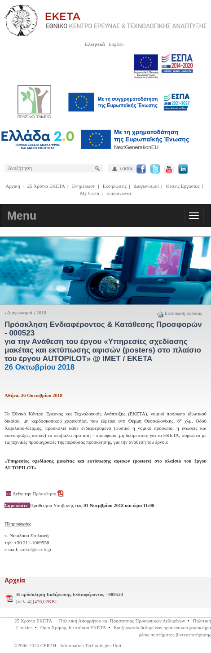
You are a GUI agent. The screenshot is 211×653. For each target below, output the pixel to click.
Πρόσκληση (44, 493)
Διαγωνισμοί (145, 186)
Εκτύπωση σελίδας (179, 313)
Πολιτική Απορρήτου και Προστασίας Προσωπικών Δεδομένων (122, 620)
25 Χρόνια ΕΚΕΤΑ (46, 186)
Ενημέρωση (83, 186)
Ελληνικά (95, 44)
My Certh (89, 193)
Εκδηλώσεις (115, 186)
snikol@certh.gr (36, 549)
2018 (41, 312)
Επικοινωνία (118, 193)
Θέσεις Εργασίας (183, 186)
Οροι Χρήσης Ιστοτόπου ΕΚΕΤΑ (73, 627)
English (116, 44)
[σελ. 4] (69, 597)
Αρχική (12, 186)
